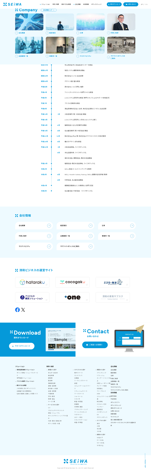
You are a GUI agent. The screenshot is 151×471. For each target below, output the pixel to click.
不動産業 (51, 394)
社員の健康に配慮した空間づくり (27, 394)
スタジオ (77, 399)
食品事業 (51, 375)
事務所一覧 (118, 236)
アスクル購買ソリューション (25, 381)
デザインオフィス (102, 417)
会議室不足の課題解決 (24, 391)
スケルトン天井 (101, 404)
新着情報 (114, 414)
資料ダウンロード (115, 4)
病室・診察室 (78, 422)
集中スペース (78, 373)
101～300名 (100, 443)
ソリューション (46, 4)
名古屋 (99, 429)
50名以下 (100, 437)
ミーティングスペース (81, 380)
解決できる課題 (66, 4)
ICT (49, 408)
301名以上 (100, 445)
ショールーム (78, 396)
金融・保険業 (52, 391)
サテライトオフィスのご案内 (76, 246)
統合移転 (100, 401)
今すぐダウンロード (22, 346)
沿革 (118, 226)
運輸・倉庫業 (52, 386)
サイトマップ (115, 417)
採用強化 (100, 388)
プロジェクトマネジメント (56, 410)
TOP (117, 13)
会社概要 (35, 226)
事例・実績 (56, 4)
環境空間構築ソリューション (26, 370)
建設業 (50, 378)
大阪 (98, 426)
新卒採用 (114, 396)
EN (146, 4)
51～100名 (100, 440)
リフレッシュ (100, 375)
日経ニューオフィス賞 (103, 383)
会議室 (76, 378)
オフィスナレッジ (96, 4)
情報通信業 (51, 383)
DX (98, 414)
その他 (99, 431)
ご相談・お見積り (95, 345)
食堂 (75, 383)
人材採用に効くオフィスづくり (26, 388)
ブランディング (101, 373)
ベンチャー (100, 407)
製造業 (50, 380)
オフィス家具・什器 (54, 423)
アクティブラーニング (81, 409)
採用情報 (86, 4)
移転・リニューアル (54, 413)
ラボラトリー (78, 414)
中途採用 (114, 399)
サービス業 (51, 401)
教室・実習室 (78, 401)
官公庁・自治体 (53, 373)
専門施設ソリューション (24, 378)
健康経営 (100, 409)
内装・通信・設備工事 (55, 421)
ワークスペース (79, 394)
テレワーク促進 (102, 386)
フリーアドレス (101, 391)
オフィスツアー (115, 402)
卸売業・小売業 (53, 388)
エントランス (78, 375)
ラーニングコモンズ (80, 412)
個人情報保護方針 (116, 420)
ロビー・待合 (78, 417)
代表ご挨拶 (35, 236)
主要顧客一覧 (76, 236)
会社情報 (78, 4)
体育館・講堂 (78, 407)
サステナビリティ (35, 246)
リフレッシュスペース (80, 391)
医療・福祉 (51, 399)
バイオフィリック (102, 412)
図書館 (76, 404)
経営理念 (76, 226)
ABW (98, 394)
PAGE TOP (145, 464)
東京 (98, 423)
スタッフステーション (80, 420)
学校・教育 (51, 396)
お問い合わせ (132, 4)
